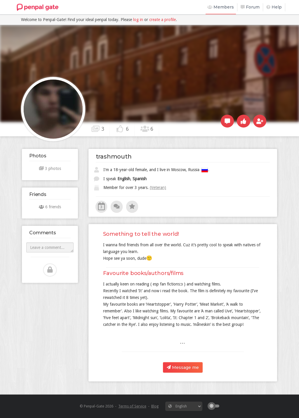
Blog (155, 406)
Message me (183, 367)
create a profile (162, 19)
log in (138, 19)
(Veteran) (158, 187)
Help (274, 7)
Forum (250, 7)
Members (220, 7)
